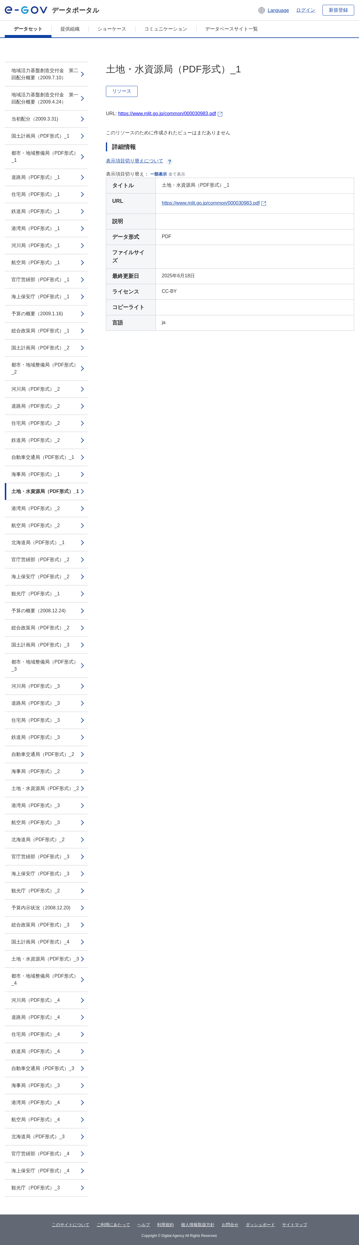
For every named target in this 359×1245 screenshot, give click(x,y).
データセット (28, 28)
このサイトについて (70, 1224)
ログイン (305, 10)
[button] (273, 10)
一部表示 (158, 174)
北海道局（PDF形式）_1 (38, 542)
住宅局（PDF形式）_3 (35, 720)
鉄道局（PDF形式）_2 (35, 440)
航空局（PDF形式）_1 (35, 262)
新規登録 (338, 10)
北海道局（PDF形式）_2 (38, 839)
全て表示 (176, 174)
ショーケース (112, 28)
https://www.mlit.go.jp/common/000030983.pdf (167, 113)
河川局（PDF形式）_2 (35, 389)
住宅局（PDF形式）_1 (35, 194)
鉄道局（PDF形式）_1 (35, 211)
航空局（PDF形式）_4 (35, 1119)
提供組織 (70, 28)
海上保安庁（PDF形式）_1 (40, 296)
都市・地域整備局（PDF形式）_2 (44, 368)
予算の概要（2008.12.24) (38, 610)
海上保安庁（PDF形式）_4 (40, 1170)
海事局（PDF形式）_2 (35, 771)
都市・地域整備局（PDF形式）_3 (44, 665)
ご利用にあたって (113, 1224)
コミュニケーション (165, 28)
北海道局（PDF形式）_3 (38, 1136)
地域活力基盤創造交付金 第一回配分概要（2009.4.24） (44, 98)
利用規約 (165, 1224)
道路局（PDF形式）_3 (35, 703)
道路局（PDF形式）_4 (35, 1017)
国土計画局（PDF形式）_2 (40, 347)
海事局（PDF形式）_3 (35, 1085)
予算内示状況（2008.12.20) (40, 907)
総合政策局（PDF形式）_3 (40, 924)
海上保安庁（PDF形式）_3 (40, 873)
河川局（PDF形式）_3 (35, 686)
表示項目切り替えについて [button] (139, 160)
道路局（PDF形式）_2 (35, 406)
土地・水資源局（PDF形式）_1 (45, 491)
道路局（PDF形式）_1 (35, 177)
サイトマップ (294, 1224)
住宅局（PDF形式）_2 (35, 423)
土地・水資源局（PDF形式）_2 (45, 788)
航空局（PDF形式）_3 (35, 822)
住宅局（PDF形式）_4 (35, 1034)
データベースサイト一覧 (231, 28)
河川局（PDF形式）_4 (35, 1000)
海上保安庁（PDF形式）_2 (40, 576)
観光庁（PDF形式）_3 (35, 1187)
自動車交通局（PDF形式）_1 (42, 457)
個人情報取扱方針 (198, 1224)
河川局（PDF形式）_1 (35, 245)
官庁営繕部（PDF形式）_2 (40, 559)
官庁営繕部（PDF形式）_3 (40, 856)
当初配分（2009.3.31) (34, 118)
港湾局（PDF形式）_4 (35, 1102)
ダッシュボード (260, 1224)
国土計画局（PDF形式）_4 (40, 941)
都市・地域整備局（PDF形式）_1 (44, 156)
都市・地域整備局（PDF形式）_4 (44, 979)
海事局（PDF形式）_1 (35, 474)
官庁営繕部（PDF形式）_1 (40, 279)
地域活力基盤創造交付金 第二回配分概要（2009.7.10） (44, 74)
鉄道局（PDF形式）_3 (35, 737)
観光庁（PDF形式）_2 (35, 890)
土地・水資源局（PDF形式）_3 (45, 958)
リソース (121, 91)
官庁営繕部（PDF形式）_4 (40, 1153)
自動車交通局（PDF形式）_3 (42, 1068)
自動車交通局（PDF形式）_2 (42, 754)
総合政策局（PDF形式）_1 (40, 330)
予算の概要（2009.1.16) (37, 313)
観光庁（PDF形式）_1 (35, 593)
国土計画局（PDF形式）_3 (40, 644)
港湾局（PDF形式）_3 (35, 805)
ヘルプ (143, 1224)
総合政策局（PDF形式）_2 (40, 627)
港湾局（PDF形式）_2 (35, 508)
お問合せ (230, 1224)
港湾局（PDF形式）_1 (35, 228)
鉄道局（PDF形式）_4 (35, 1051)
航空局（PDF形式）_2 (35, 525)
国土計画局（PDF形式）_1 (40, 135)
